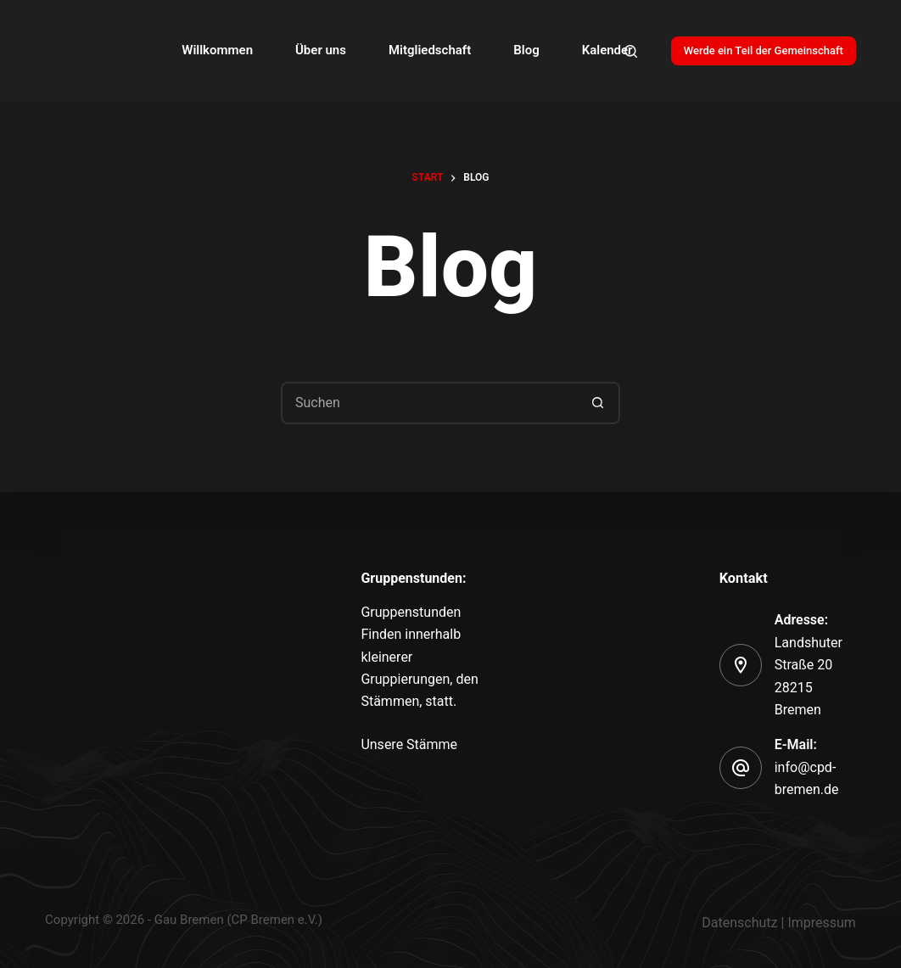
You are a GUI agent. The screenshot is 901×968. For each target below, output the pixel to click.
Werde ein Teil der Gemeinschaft (763, 50)
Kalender (607, 50)
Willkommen (217, 50)
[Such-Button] (599, 403)
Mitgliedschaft (430, 50)
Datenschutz (739, 923)
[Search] (630, 51)
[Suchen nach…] (429, 403)
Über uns (320, 50)
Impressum (821, 923)
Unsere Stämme (409, 744)
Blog (526, 50)
